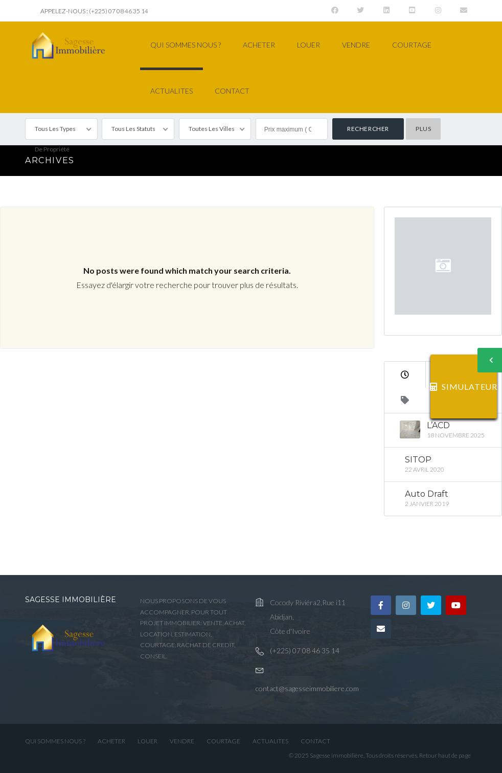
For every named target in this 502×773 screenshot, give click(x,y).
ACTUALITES (171, 90)
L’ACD (438, 425)
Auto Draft (426, 494)
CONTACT (232, 90)
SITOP (418, 460)
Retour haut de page (445, 755)
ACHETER (259, 44)
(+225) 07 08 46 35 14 (304, 650)
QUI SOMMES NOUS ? (185, 44)
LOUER (308, 44)
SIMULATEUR (463, 386)
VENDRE (356, 44)
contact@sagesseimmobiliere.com (307, 688)
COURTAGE (411, 44)
